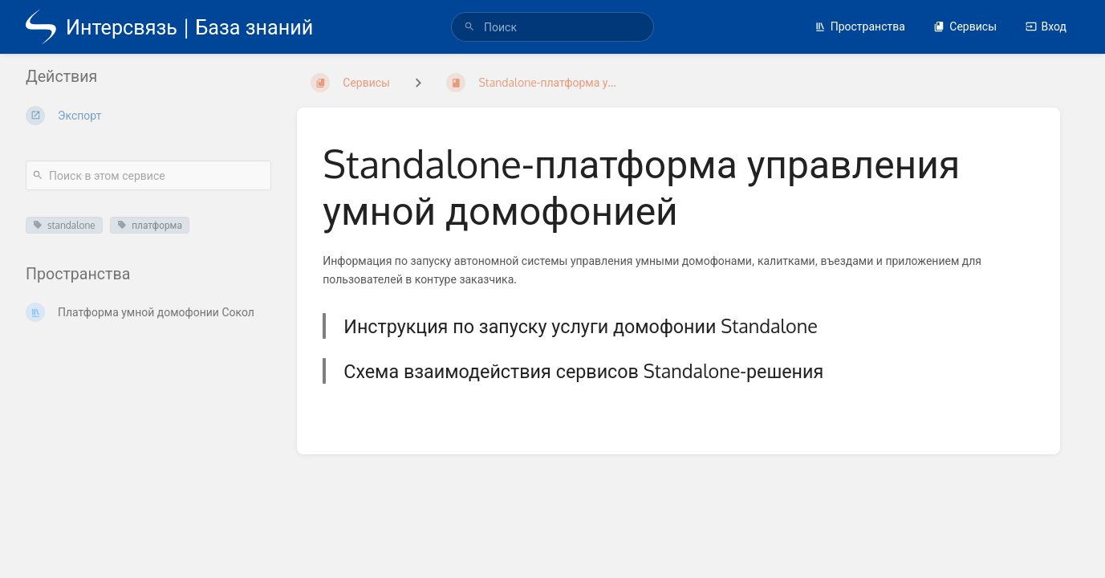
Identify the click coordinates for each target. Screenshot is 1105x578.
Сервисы (965, 26)
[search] (552, 27)
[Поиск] (469, 27)
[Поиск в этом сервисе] (148, 175)
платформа (149, 225)
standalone (64, 225)
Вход (1046, 26)
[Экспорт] (148, 115)
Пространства (860, 26)
